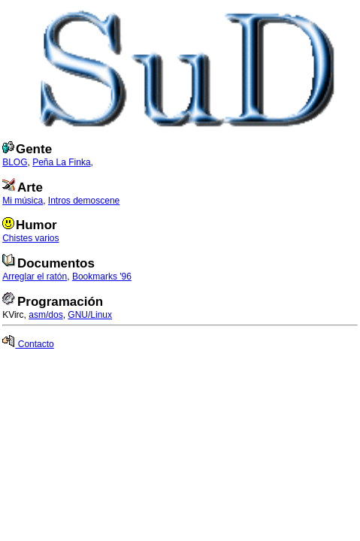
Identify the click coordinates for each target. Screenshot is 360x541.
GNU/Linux (90, 315)
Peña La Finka (61, 162)
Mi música (22, 200)
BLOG (14, 162)
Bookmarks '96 (102, 276)
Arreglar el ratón (34, 276)
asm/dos (45, 315)
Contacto (28, 344)
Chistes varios (30, 238)
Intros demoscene (83, 200)
